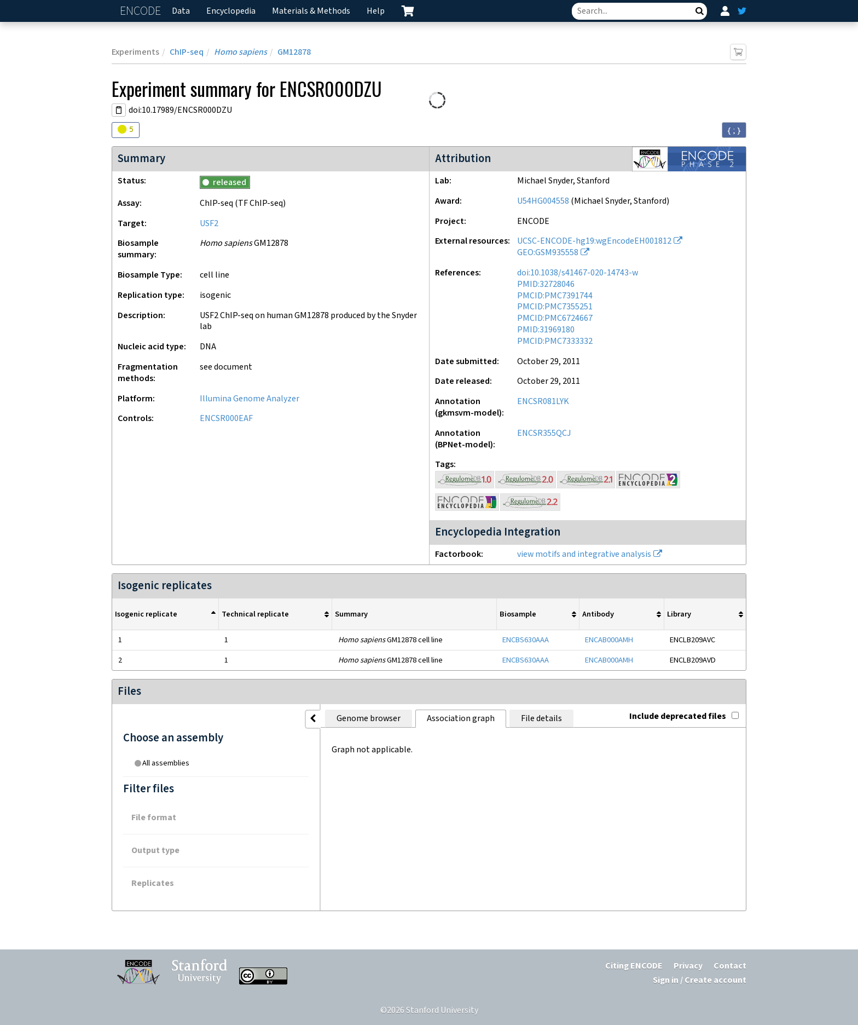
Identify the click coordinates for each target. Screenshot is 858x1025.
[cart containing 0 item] (407, 11)
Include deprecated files (684, 716)
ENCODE (142, 11)
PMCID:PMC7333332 (555, 341)
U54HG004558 (543, 201)
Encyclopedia (231, 11)
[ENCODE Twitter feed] (742, 11)
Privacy (688, 966)
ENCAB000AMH (609, 640)
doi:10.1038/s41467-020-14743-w (577, 273)
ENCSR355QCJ (544, 433)
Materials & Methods (311, 11)
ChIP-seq (187, 52)
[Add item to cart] (738, 52)
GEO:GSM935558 (547, 252)
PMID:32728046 (546, 284)
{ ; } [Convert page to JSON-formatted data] (734, 130)
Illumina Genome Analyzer (249, 399)
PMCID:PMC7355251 (555, 307)
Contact (730, 966)
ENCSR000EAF (226, 418)
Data (181, 11)
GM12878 (294, 52)
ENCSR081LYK (543, 401)
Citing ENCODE (634, 966)
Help (376, 11)
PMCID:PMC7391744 (555, 296)
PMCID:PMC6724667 (555, 318)
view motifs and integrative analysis (584, 554)
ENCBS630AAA (525, 640)
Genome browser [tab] (287, 718)
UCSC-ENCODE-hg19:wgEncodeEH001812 (594, 241)
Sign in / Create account (699, 980)
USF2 (209, 223)
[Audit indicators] (126, 130)
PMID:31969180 (546, 330)
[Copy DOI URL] (119, 110)
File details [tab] (459, 718)
